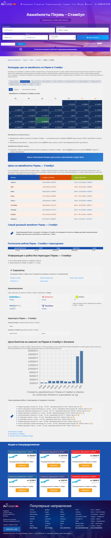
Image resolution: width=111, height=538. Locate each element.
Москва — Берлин (95, 518)
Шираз (62, 523)
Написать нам (11, 529)
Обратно (27, 34)
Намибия (32, 518)
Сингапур (32, 516)
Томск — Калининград (96, 523)
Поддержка (67, 4)
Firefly (77, 509)
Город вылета (6, 26)
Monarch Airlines (79, 523)
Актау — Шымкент (95, 509)
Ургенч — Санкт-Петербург (98, 512)
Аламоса (47, 514)
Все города (48, 528)
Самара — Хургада (96, 525)
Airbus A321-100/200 (76, 278)
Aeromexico (78, 514)
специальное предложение (67, 49)
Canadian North (79, 525)
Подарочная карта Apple (54, 4)
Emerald (62, 514)
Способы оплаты (7, 512)
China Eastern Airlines (81, 516)
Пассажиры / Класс (54, 34)
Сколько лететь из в (21, 436)
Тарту (61, 509)
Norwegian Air (79, 518)
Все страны (33, 528)
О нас (74, 4)
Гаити (31, 521)
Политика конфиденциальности (11, 521)
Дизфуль (47, 509)
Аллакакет (48, 523)
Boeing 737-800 (15, 278)
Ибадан (47, 521)
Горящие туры (40, 4)
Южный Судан (33, 514)
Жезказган (63, 518)
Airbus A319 (44, 281)
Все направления (96, 528)
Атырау (62, 521)
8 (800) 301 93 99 (104, 4)
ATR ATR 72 (14, 281)
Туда (3, 34)
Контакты (88, 4)
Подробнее (22, 465)
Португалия (33, 512)
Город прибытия (60, 26)
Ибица (62, 512)
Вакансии (5, 516)
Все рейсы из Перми (16, 431)
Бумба (46, 516)
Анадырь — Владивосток (97, 516)
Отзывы (80, 4)
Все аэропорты (65, 528)
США (31, 523)
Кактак (46, 525)
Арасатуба (48, 518)
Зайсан (62, 516)
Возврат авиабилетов (9, 514)
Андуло (47, 512)
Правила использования (9, 519)
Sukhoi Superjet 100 (46, 278)
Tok (61, 525)
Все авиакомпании (81, 528)
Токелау (32, 509)
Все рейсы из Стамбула (17, 433)
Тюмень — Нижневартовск (98, 521)
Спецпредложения (28, 4)
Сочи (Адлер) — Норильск (98, 514)
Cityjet (77, 521)
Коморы (32, 525)
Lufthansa (78, 512)
